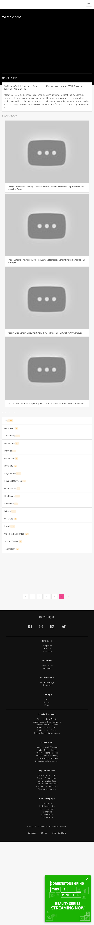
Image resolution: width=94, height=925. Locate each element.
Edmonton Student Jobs (47, 784)
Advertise (47, 685)
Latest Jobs (47, 651)
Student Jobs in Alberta (47, 719)
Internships (47, 812)
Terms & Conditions (59, 833)
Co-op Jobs (47, 803)
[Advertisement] (47, 574)
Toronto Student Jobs (47, 775)
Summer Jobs (47, 817)
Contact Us (32, 833)
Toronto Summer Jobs (47, 778)
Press (47, 705)
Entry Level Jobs (47, 809)
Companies (47, 646)
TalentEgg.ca (47, 616)
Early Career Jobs (47, 806)
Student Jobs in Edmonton (46, 753)
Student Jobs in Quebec (47, 730)
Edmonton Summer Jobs (47, 786)
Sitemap (44, 833)
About (47, 699)
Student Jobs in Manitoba (47, 725)
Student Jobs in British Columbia (47, 722)
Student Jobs (47, 815)
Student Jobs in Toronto (47, 747)
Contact (46, 702)
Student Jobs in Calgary (47, 750)
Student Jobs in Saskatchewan (47, 733)
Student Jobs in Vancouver (47, 761)
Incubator (47, 668)
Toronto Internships (47, 789)
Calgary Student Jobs (47, 781)
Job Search (47, 649)
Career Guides (47, 665)
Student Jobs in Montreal (47, 758)
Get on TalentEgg (47, 682)
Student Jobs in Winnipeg (47, 756)
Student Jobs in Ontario (47, 727)
